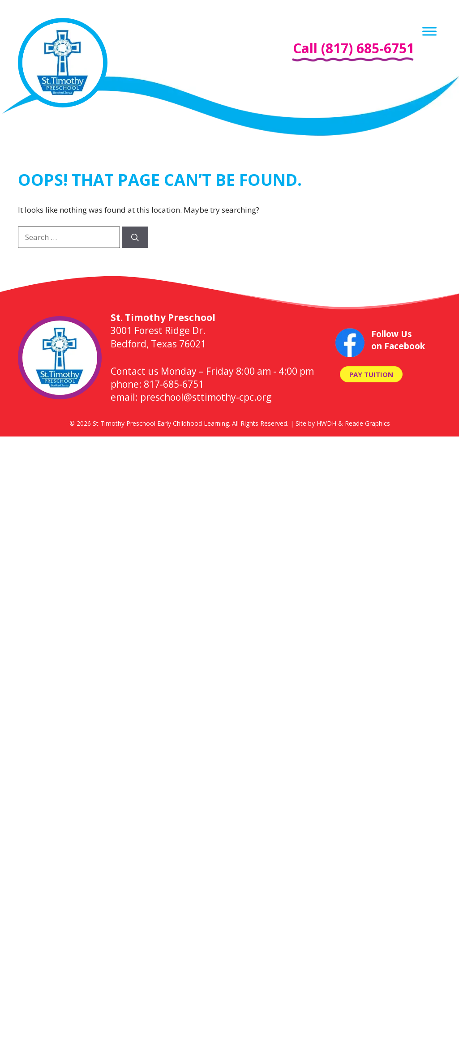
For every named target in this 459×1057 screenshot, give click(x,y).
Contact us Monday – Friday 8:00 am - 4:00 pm (212, 371)
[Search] (135, 237)
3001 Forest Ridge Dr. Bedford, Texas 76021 (163, 330)
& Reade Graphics (364, 423)
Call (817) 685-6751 (353, 48)
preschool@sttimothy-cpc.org (205, 397)
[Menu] (429, 31)
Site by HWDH (316, 423)
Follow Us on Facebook (398, 340)
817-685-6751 (174, 384)
